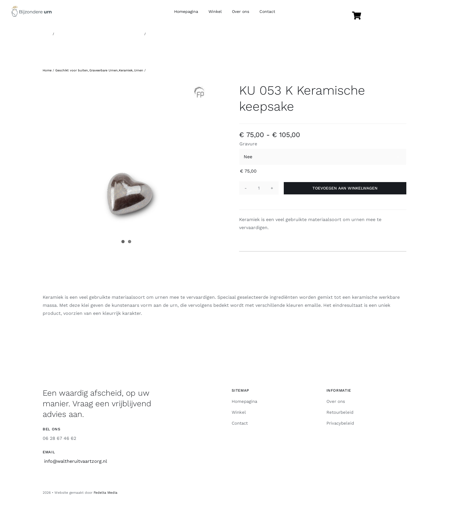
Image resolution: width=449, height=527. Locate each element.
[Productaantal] (258, 188)
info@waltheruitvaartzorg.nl (75, 461)
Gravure (248, 144)
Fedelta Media (105, 493)
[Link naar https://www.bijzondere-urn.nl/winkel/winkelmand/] (356, 16)
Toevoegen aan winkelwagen (344, 188)
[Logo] (31, 8)
